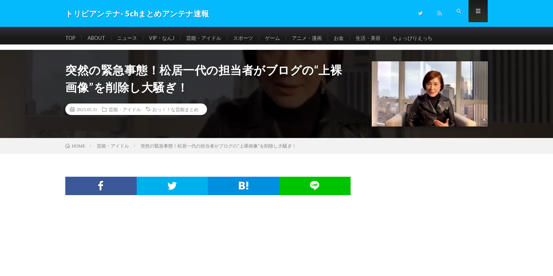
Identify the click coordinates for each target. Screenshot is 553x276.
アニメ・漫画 (320, 38)
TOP (71, 38)
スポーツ (253, 38)
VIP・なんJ (167, 38)
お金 (353, 38)
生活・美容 (384, 38)
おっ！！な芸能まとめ (175, 109)
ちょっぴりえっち (431, 38)
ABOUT (98, 38)
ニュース (131, 38)
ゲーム (284, 38)
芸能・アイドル (212, 38)
